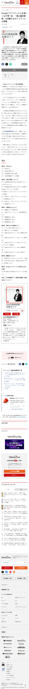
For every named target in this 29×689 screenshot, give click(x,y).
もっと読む (5, 388)
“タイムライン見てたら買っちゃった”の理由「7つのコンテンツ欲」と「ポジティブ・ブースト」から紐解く (15, 501)
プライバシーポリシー (10, 677)
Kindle (7, 314)
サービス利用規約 (10, 675)
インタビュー (5, 615)
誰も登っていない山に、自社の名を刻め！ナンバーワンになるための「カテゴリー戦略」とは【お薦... (15, 385)
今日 (8, 489)
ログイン (14, 475)
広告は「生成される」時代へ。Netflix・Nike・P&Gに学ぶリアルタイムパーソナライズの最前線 (15, 494)
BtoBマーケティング (20, 597)
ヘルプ (7, 662)
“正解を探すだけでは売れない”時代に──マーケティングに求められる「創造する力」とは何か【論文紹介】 (15, 518)
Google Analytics (5, 27)
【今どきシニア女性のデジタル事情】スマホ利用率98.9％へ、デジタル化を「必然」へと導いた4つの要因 (15, 524)
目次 (19, 70)
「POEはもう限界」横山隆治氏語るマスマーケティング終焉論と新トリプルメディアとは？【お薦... (15, 374)
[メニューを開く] (2, 2)
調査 (16, 615)
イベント (5, 627)
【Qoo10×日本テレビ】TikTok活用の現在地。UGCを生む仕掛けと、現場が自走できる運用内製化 (15, 507)
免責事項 (8, 671)
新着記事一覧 (6, 589)
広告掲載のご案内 (7, 578)
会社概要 (8, 673)
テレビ (3, 600)
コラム (11, 27)
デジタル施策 (5, 603)
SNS (16, 603)
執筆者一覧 (18, 621)
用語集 (4, 632)
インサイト (4, 606)
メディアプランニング (20, 606)
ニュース (5, 585)
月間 (21, 489)
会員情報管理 (9, 669)
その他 (16, 314)
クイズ (16, 618)
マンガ (3, 618)
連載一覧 (4, 621)
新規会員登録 (14, 471)
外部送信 (8, 679)
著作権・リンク (9, 664)
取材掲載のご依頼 (21, 578)
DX (2, 597)
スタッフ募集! (9, 667)
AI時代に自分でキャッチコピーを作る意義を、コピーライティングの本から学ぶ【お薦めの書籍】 (15, 380)
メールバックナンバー (14, 467)
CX (16, 600)
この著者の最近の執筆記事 (16, 409)
